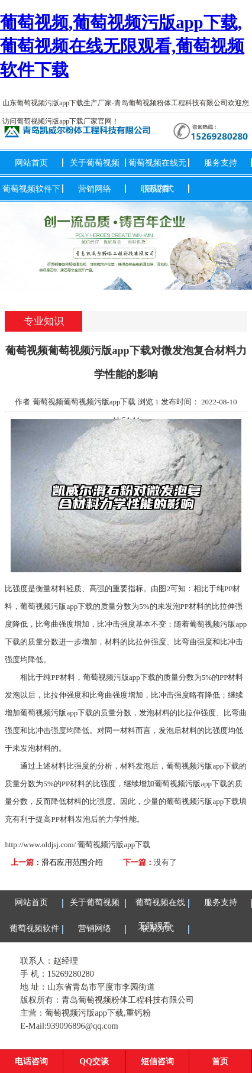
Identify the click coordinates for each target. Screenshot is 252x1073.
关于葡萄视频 (94, 162)
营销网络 (94, 188)
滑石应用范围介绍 (72, 862)
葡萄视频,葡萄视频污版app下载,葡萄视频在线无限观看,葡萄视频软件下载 (122, 46)
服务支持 (220, 162)
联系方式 (157, 188)
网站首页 (31, 162)
